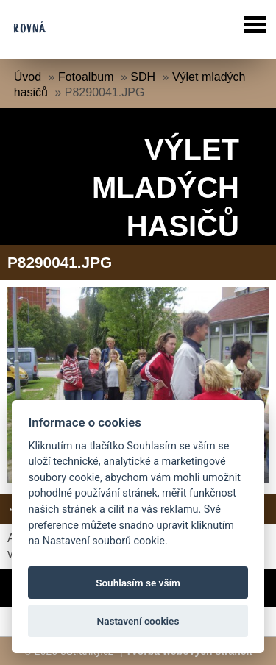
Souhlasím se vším (138, 582)
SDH (142, 77)
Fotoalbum (86, 77)
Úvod (27, 77)
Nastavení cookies (138, 621)
